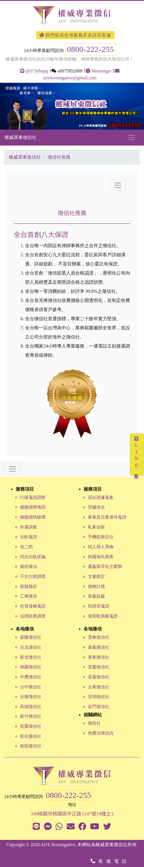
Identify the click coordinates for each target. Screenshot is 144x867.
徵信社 (94, 723)
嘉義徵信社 (98, 647)
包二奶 (26, 547)
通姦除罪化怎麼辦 (105, 566)
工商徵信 (28, 596)
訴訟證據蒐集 (100, 497)
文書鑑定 (96, 576)
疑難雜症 (28, 586)
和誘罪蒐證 (98, 606)
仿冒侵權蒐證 (33, 606)
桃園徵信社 (30, 667)
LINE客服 (136, 454)
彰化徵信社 (30, 736)
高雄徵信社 (30, 706)
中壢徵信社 (30, 677)
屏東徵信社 (98, 657)
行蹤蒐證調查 (33, 497)
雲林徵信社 (98, 637)
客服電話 (110, 861)
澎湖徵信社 (98, 696)
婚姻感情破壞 (33, 517)
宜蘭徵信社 (98, 667)
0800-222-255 (90, 49)
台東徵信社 (98, 687)
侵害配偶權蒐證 (103, 616)
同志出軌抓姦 (33, 557)
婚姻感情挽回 (33, 507)
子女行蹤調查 (33, 576)
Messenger (98, 70)
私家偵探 (96, 527)
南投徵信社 (30, 746)
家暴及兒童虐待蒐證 (107, 517)
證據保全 (96, 507)
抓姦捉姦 (96, 596)
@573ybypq (34, 70)
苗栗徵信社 (30, 726)
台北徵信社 (30, 647)
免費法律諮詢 (100, 733)
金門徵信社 (98, 706)
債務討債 (96, 586)
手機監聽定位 (100, 537)
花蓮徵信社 (98, 677)
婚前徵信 (28, 566)
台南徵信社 (30, 696)
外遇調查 (28, 527)
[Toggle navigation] (131, 137)
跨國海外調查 (100, 557)
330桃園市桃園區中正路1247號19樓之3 (72, 813)
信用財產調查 (33, 616)
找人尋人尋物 (100, 547)
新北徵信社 (30, 657)
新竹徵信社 (30, 716)
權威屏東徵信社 (20, 137)
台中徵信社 (30, 687)
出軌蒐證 (28, 537)
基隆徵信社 (30, 637)
